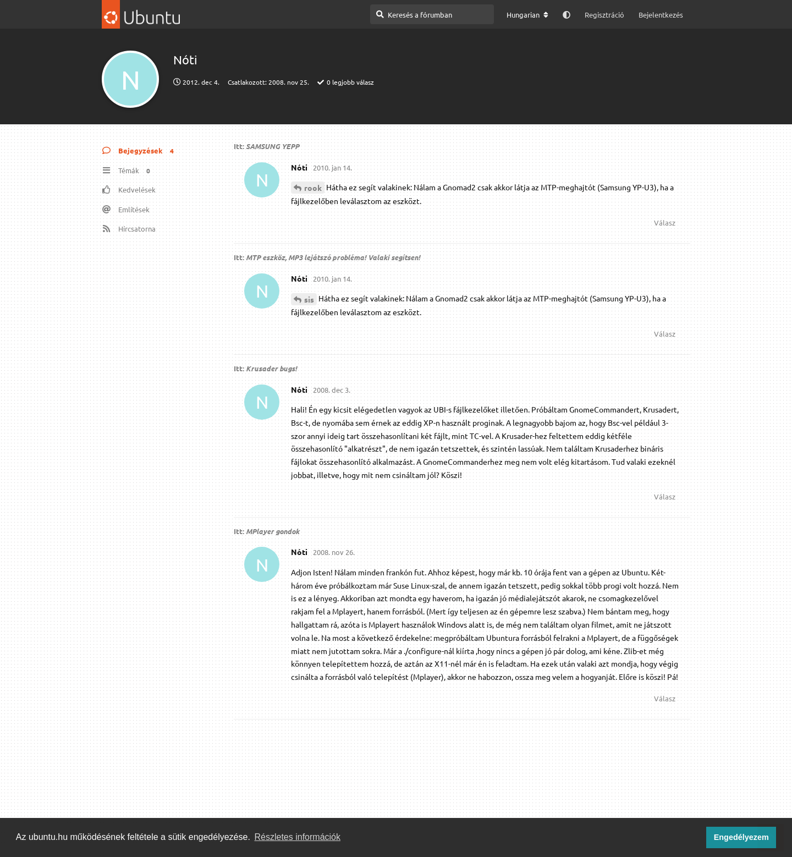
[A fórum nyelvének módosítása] (527, 15)
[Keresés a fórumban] (432, 14)
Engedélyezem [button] (741, 837)
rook (313, 188)
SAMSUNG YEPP (272, 146)
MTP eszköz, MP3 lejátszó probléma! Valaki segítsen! (333, 257)
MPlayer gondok (272, 531)
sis (309, 299)
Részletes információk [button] (298, 837)
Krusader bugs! (271, 368)
